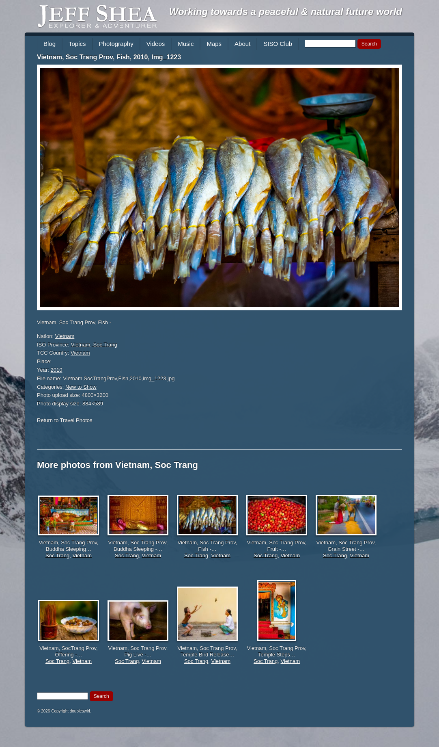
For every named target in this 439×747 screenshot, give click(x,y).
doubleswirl (80, 711)
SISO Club (277, 43)
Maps (214, 43)
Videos (155, 43)
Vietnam (64, 336)
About (242, 43)
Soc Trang (57, 555)
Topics (77, 43)
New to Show (81, 387)
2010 (56, 370)
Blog (49, 43)
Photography (116, 43)
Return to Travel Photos (65, 420)
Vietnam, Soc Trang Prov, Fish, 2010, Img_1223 (109, 57)
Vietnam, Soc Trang (94, 345)
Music (186, 43)
